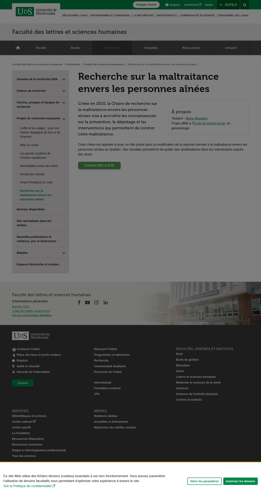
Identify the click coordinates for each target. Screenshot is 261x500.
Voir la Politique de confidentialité (27, 486)
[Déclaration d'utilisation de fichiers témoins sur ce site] (130, 481)
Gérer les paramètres (204, 481)
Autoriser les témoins (240, 481)
